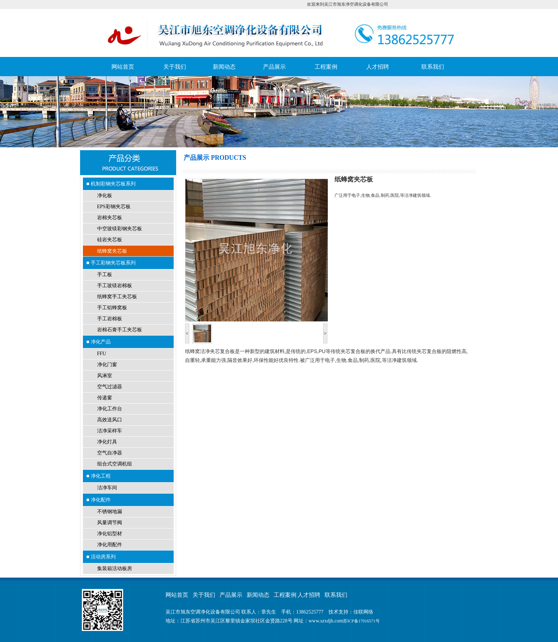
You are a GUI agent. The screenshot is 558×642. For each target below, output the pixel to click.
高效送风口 (109, 419)
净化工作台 (109, 408)
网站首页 (122, 67)
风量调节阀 (109, 522)
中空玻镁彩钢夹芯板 (119, 228)
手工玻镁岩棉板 (114, 285)
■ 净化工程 (98, 476)
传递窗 (104, 397)
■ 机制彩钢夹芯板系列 (111, 183)
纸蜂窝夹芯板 (112, 251)
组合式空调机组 (114, 464)
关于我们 (174, 67)
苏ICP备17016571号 (361, 621)
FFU (101, 353)
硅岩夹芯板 (109, 239)
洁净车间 (107, 487)
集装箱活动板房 (114, 568)
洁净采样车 (109, 430)
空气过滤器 (109, 386)
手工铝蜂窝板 (112, 307)
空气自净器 (109, 453)
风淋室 (104, 375)
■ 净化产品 (98, 341)
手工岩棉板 (109, 318)
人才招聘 (377, 67)
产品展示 (274, 67)
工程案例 (326, 67)
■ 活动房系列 (101, 556)
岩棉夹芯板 (109, 217)
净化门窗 (107, 364)
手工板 (104, 274)
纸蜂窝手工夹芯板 (117, 296)
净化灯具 (107, 441)
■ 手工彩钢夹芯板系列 (111, 262)
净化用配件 (109, 544)
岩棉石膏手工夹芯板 (119, 329)
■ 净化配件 (98, 499)
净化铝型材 (109, 533)
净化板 (104, 195)
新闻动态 (224, 67)
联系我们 (432, 67)
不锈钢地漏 (109, 511)
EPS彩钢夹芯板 (114, 206)
